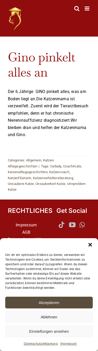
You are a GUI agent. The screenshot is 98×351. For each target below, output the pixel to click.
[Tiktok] (61, 224)
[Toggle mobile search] (76, 8)
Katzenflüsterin (19, 178)
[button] (90, 244)
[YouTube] (72, 224)
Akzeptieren (49, 302)
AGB (26, 232)
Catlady (55, 166)
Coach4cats (72, 166)
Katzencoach (59, 172)
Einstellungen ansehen (49, 331)
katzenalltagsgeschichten (28, 172)
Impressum (68, 344)
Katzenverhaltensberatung (53, 178)
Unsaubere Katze (21, 184)
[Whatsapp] (82, 224)
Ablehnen (49, 317)
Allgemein (33, 160)
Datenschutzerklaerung (41, 344)
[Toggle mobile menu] (87, 8)
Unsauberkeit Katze (50, 184)
